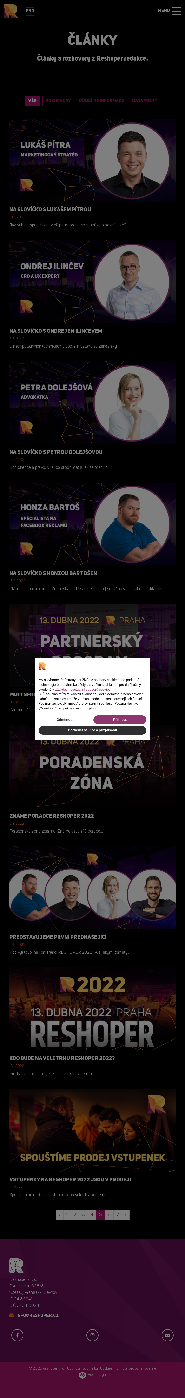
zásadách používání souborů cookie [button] (82, 689)
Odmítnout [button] (65, 719)
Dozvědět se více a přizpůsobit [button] (92, 730)
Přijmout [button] (120, 719)
